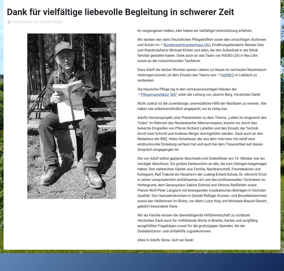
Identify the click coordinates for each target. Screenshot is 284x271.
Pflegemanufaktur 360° (159, 94)
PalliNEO (227, 75)
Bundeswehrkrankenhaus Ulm (187, 45)
